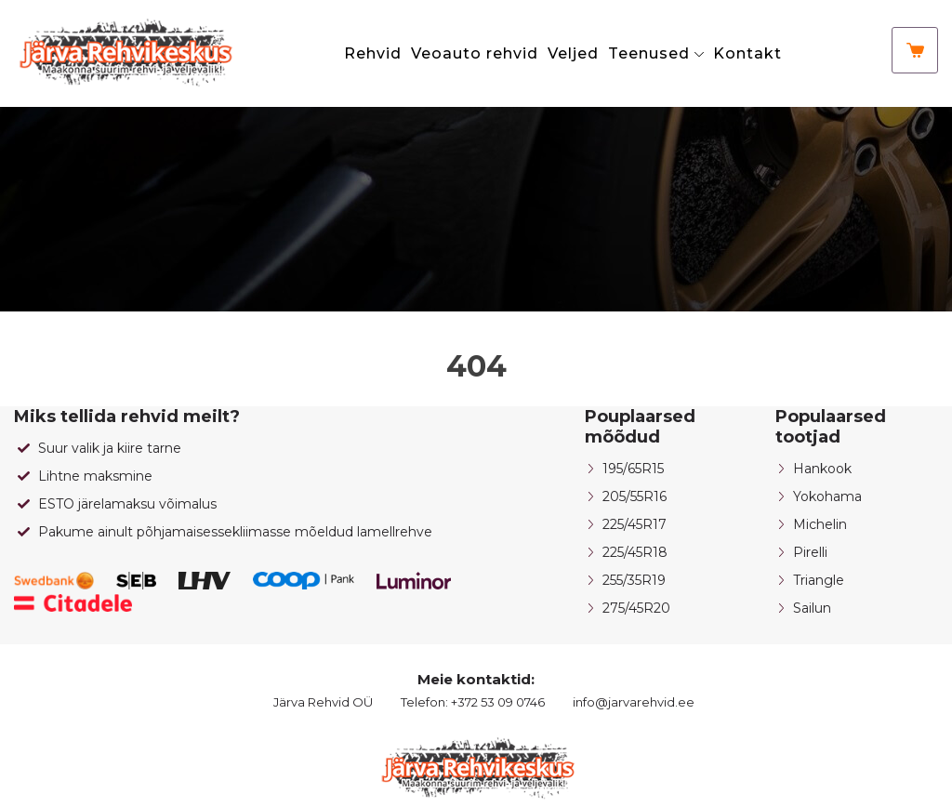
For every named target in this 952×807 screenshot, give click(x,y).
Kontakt (747, 53)
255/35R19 (634, 580)
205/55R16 (634, 496)
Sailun (812, 608)
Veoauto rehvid (474, 53)
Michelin (820, 524)
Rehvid (373, 53)
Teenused (649, 53)
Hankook (822, 468)
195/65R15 (633, 468)
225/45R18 (635, 552)
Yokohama (827, 496)
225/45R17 (634, 524)
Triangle (818, 580)
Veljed (573, 53)
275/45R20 (636, 608)
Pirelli (810, 552)
